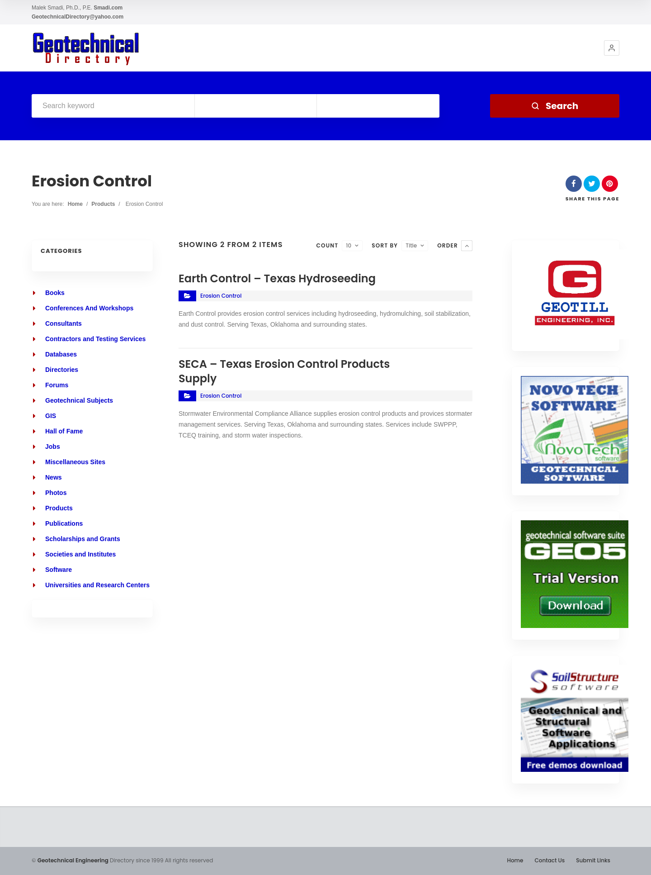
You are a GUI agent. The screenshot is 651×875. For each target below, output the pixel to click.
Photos (55, 492)
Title (411, 245)
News (53, 477)
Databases (61, 354)
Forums (56, 385)
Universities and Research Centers (97, 585)
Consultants (63, 323)
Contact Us (549, 860)
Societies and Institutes (80, 554)
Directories (61, 369)
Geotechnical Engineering (73, 860)
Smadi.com (108, 8)
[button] (611, 48)
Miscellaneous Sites (75, 462)
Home (75, 204)
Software (58, 569)
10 (348, 245)
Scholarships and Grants (82, 538)
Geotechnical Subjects (79, 400)
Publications (64, 523)
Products (103, 204)
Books (55, 292)
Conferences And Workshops (89, 308)
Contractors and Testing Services (95, 338)
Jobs (52, 446)
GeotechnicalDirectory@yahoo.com (77, 17)
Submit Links (593, 860)
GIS (50, 415)
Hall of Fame (64, 431)
